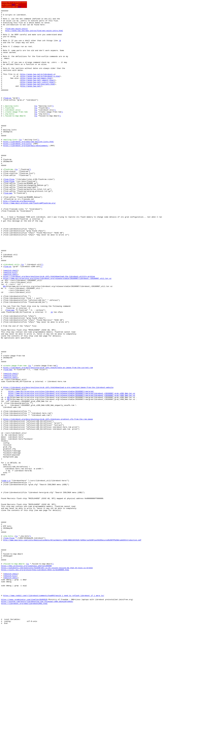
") (19, 116)
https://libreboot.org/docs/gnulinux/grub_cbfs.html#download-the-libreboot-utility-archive (49, 330)
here (13, 5)
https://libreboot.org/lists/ (17, 170)
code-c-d (6, 575)
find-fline (9, 213)
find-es (7, 116)
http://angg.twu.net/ (31, 101)
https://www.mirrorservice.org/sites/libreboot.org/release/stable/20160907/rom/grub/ (51, 468)
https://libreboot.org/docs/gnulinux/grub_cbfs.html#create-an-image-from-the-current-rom (48, 439)
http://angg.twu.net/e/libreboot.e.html (40, 89)
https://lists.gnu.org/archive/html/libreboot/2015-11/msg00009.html (35, 682)
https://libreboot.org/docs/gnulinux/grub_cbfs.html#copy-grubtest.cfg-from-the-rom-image (48, 501)
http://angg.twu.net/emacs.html (36, 92)
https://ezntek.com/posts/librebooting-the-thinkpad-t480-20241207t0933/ (37, 720)
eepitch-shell (10, 323)
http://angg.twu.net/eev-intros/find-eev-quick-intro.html (34, 35)
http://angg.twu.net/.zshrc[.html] (38, 97)
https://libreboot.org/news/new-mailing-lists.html (28, 168)
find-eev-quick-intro (16, 32)
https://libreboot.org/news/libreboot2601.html (24, 722)
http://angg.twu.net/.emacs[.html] (38, 94)
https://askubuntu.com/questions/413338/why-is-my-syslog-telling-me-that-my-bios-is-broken (47, 679)
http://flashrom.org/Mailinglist (19, 239)
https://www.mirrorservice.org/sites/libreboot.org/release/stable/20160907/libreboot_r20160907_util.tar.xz (57, 332)
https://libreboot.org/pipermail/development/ (26, 173)
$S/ (4, 342)
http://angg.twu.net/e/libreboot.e (38, 87)
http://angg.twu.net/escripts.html (38, 99)
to (36, 125)
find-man (8, 230)
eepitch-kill (10, 325)
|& (60, 47)
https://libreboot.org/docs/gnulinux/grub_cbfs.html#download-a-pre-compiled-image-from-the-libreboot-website (58, 463)
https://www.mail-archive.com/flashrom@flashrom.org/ (29, 242)
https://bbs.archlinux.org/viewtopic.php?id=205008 (26, 677)
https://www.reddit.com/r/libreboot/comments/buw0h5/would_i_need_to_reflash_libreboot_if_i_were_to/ (53, 713)
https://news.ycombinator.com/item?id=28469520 (24, 717)
